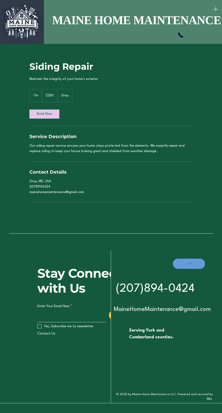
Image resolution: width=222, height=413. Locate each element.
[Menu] (216, 9)
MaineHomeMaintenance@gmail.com (162, 309)
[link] (44, 114)
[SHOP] (189, 264)
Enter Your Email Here (53, 306)
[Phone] (180, 35)
